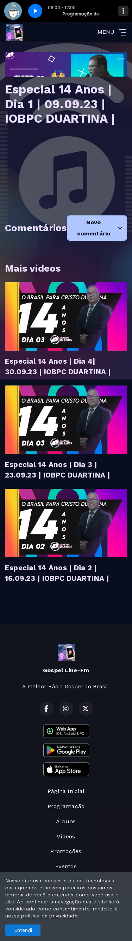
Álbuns (66, 821)
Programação (66, 806)
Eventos (66, 866)
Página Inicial (66, 791)
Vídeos (66, 836)
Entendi (23, 930)
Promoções (65, 851)
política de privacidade (49, 916)
